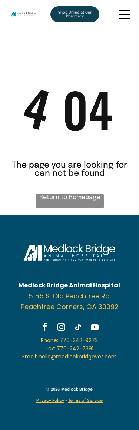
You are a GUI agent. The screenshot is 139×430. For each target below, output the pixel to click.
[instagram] (61, 328)
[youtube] (94, 328)
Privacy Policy (50, 400)
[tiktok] (78, 328)
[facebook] (44, 328)
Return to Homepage (69, 197)
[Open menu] (124, 14)
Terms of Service (85, 400)
